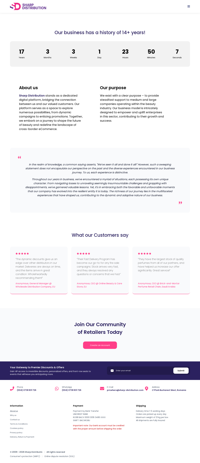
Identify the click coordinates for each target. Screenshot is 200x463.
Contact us (15, 419)
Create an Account (100, 345)
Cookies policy (16, 428)
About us (14, 411)
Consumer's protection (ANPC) (25, 456)
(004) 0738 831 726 (26, 390)
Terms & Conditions (19, 424)
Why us (13, 415)
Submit (181, 370)
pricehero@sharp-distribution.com (125, 390)
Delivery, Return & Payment (22, 437)
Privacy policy (16, 432)
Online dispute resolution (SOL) (59, 456)
